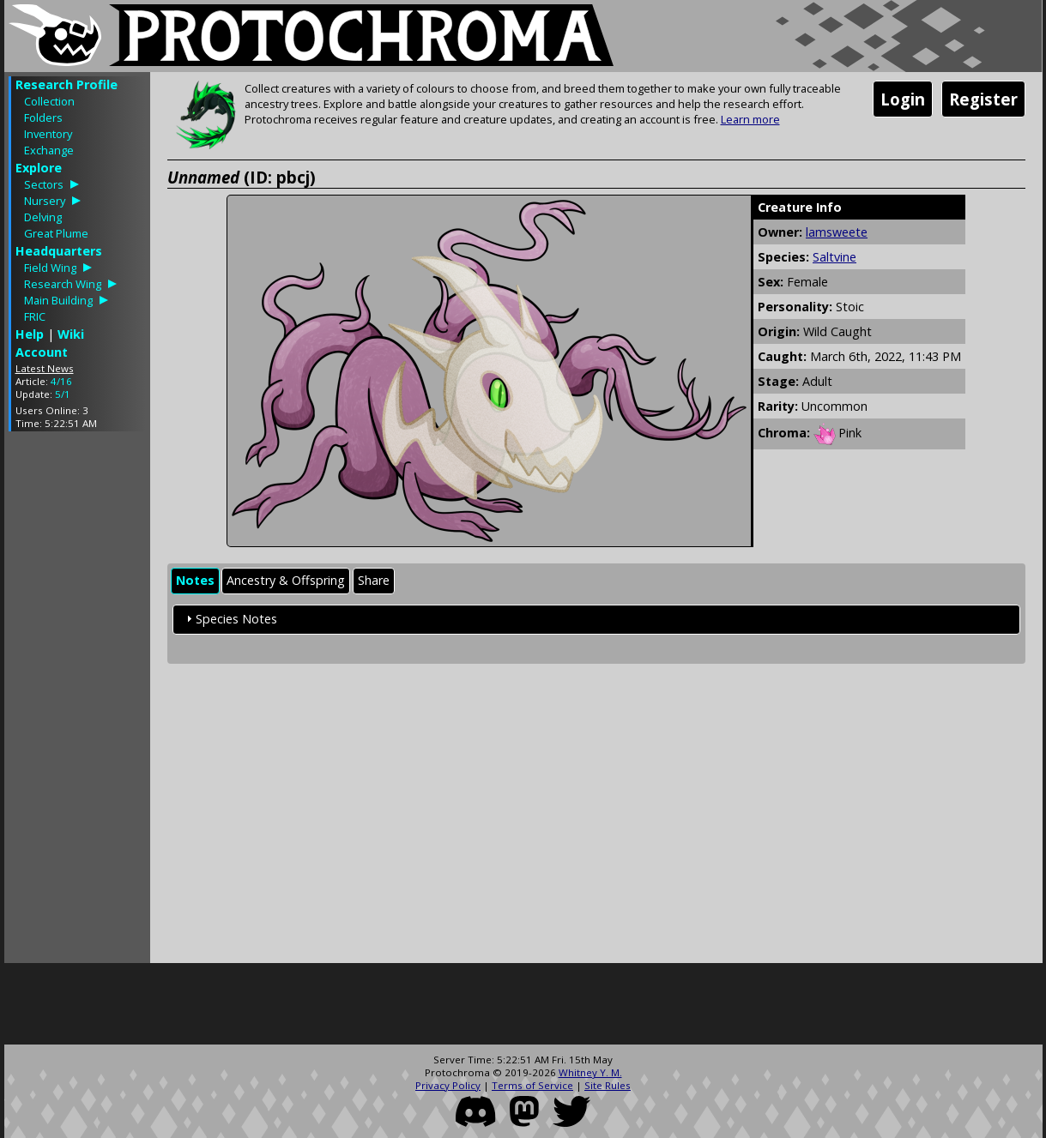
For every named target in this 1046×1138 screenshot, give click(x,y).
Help (29, 334)
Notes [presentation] (195, 580)
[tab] (195, 581)
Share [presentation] (374, 580)
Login (902, 99)
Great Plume (56, 233)
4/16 (61, 381)
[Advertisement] (77, 701)
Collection (49, 101)
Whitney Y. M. (590, 1072)
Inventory (48, 133)
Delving (43, 217)
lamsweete (837, 232)
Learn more (750, 119)
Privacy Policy (448, 1085)
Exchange (49, 150)
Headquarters (58, 251)
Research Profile (66, 84)
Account (41, 352)
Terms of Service (532, 1085)
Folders (43, 117)
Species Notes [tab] (229, 619)
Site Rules (607, 1085)
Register (983, 99)
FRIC (34, 316)
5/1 (62, 394)
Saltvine (834, 257)
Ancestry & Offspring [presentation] (286, 580)
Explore (38, 168)
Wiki (70, 334)
